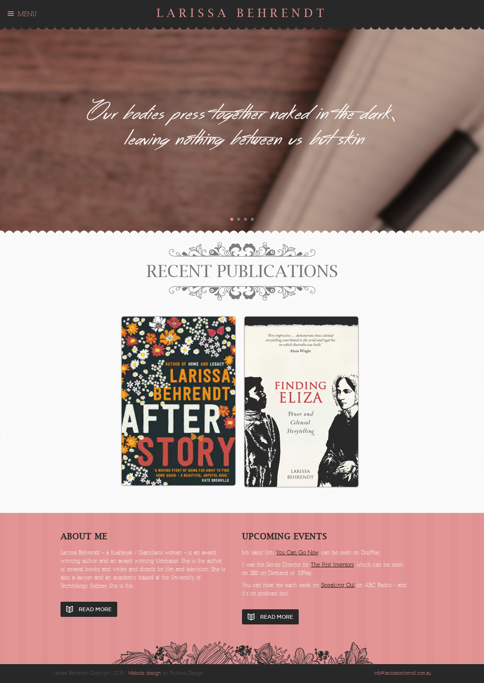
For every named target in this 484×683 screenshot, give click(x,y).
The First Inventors (332, 565)
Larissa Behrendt (242, 13)
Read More (95, 609)
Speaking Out (338, 585)
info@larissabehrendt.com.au (402, 673)
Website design (144, 673)
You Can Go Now (297, 553)
